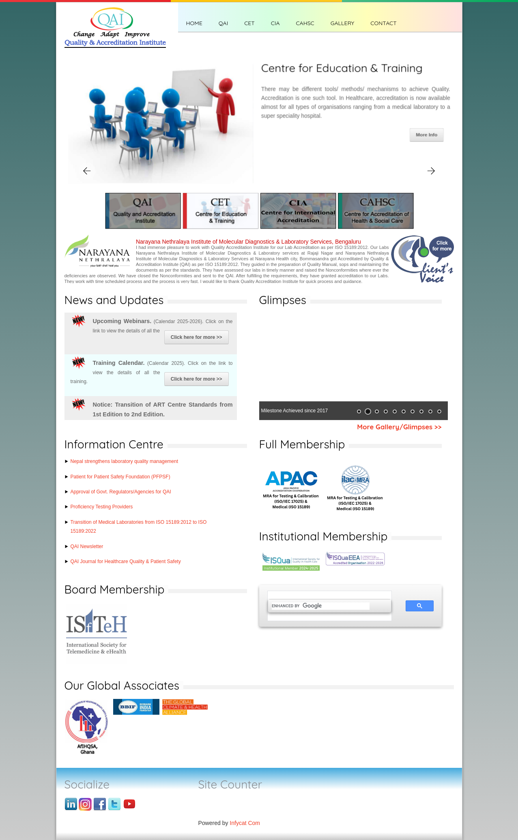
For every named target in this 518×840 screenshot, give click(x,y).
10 (439, 411)
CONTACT (383, 23)
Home (194, 23)
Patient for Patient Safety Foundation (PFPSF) (120, 477)
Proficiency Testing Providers (102, 507)
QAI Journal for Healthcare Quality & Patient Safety (126, 561)
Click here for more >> (196, 337)
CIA (275, 23)
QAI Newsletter (87, 546)
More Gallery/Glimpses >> (399, 426)
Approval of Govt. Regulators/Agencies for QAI (121, 492)
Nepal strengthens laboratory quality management (124, 461)
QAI (223, 23)
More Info (426, 135)
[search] (321, 606)
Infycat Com (245, 823)
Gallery (343, 23)
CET (249, 23)
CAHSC (305, 23)
